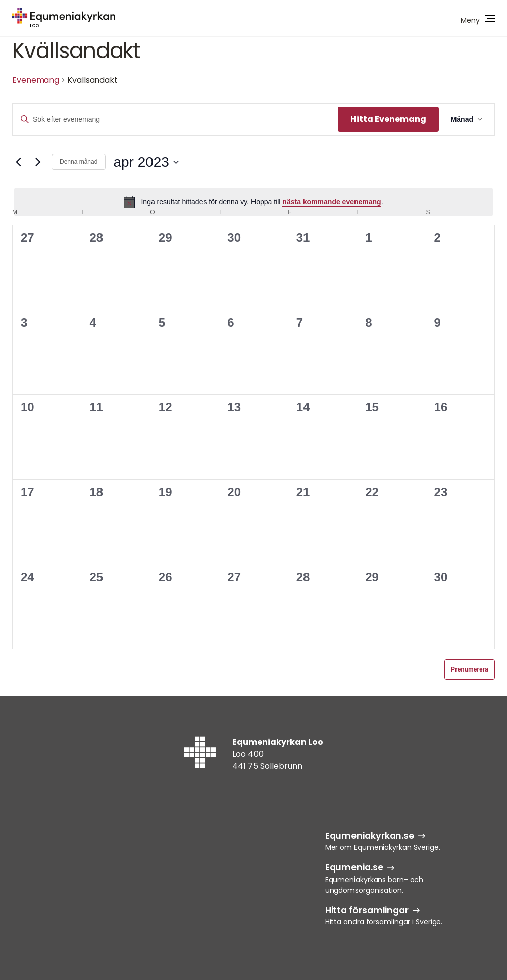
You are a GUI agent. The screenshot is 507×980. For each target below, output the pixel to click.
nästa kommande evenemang (331, 202)
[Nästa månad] (38, 162)
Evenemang (35, 80)
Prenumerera (469, 669)
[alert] (253, 202)
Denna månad (78, 161)
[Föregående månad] (18, 162)
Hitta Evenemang (388, 119)
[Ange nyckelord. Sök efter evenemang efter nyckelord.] (175, 119)
